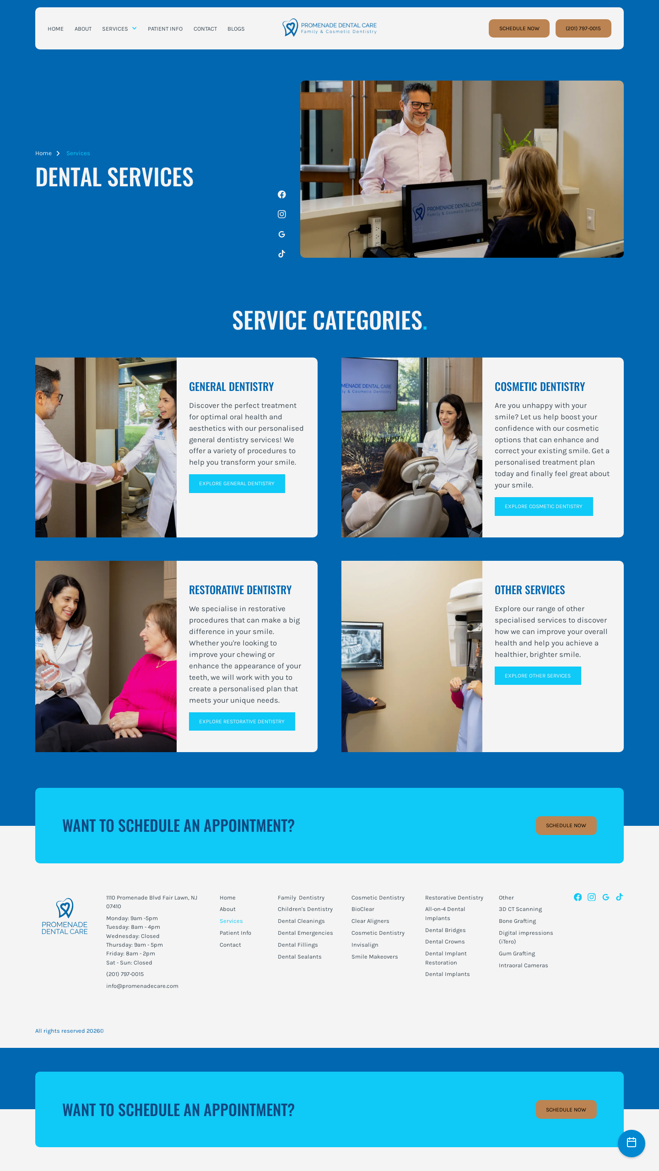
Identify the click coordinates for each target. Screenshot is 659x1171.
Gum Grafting (517, 953)
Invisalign (364, 944)
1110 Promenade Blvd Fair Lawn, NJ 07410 (151, 902)
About (228, 908)
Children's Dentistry (305, 908)
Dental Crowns (445, 941)
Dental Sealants (300, 956)
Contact (230, 944)
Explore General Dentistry (237, 483)
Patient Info (235, 932)
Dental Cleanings (301, 920)
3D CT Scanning (520, 908)
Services (78, 153)
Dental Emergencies (305, 932)
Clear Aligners (370, 920)
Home (43, 153)
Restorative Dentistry (454, 897)
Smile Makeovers (374, 956)
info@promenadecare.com (142, 985)
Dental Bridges (445, 930)
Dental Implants (447, 973)
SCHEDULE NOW (519, 28)
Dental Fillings (298, 944)
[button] (119, 28)
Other (506, 897)
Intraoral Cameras (523, 965)
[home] (329, 28)
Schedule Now (566, 825)
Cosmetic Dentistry (378, 897)
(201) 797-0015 (583, 28)
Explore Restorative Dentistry (242, 721)
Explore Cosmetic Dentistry (544, 506)
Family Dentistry (301, 897)
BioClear (362, 908)
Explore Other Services (538, 675)
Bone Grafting (517, 920)
